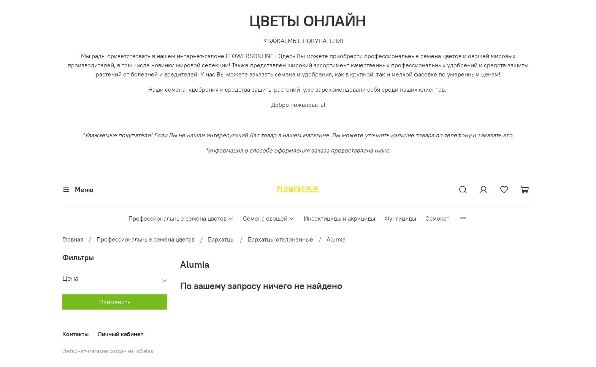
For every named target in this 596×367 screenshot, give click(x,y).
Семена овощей (269, 218)
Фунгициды (400, 218)
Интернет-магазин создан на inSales (107, 351)
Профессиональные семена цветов (181, 218)
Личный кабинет (120, 334)
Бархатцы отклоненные (280, 239)
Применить (114, 302)
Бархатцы (221, 239)
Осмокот (437, 218)
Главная (72, 239)
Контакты (75, 334)
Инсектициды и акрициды (339, 218)
